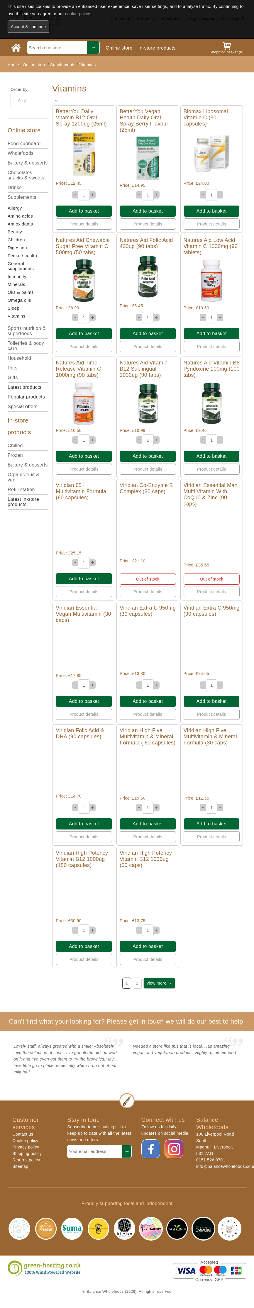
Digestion (17, 247)
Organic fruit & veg (23, 477)
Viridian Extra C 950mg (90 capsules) (212, 611)
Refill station (21, 489)
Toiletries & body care (26, 346)
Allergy (15, 208)
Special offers (23, 406)
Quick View (84, 154)
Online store (119, 47)
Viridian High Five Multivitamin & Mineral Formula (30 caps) (210, 736)
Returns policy (26, 1160)
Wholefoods (21, 153)
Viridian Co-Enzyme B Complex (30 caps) (146, 488)
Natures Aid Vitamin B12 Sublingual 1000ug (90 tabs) (143, 369)
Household (19, 358)
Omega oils (19, 300)
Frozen (15, 455)
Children (16, 239)
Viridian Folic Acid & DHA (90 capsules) (80, 733)
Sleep (13, 308)
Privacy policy (25, 1147)
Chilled (15, 445)
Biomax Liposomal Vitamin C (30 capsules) (206, 117)
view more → (159, 983)
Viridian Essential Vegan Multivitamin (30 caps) (83, 614)
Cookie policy (25, 1140)
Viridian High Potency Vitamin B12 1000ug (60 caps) (146, 859)
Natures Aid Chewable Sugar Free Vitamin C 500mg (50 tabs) (83, 246)
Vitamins (87, 64)
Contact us (22, 1134)
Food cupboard (24, 143)
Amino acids (20, 215)
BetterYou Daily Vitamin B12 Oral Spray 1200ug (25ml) (81, 117)
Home (13, 64)
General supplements (21, 266)
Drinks (15, 187)
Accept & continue (28, 26)
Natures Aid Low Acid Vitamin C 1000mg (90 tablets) (211, 246)
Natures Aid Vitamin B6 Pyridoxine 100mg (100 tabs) (212, 369)
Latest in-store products (23, 502)
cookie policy (77, 13)
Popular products (26, 396)
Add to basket (84, 210)
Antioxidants (20, 223)
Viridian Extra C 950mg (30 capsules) (148, 611)
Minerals (16, 284)
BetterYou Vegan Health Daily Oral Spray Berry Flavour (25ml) (144, 120)
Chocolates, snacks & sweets (26, 175)
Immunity (17, 276)
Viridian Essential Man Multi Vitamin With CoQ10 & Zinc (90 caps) (211, 494)
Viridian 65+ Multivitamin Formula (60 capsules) (81, 491)
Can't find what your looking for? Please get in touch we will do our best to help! (127, 1021)
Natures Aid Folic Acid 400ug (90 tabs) (146, 243)
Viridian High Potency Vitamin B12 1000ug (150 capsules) (82, 859)
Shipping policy (27, 1153)
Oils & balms (21, 292)
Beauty (15, 231)
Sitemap (20, 1166)
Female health (22, 255)
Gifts (13, 377)
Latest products (24, 387)
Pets (13, 367)
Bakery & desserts (28, 162)
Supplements (62, 64)
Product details (84, 224)
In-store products (157, 47)
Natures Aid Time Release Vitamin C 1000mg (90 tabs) (78, 369)
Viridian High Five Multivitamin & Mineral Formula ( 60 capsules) (148, 736)
